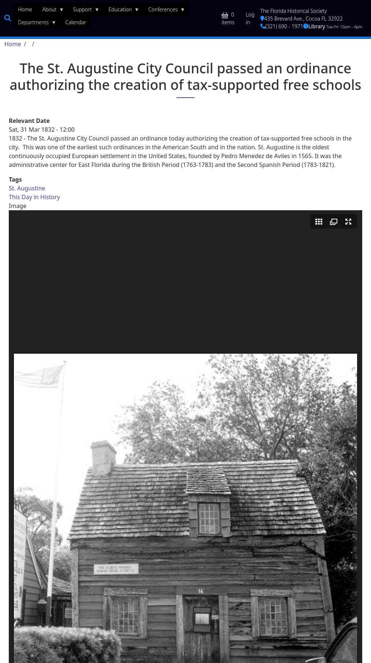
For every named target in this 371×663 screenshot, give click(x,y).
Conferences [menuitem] (164, 11)
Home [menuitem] (25, 9)
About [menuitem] (50, 11)
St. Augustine (27, 188)
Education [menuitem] (121, 11)
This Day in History (34, 197)
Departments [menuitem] (34, 24)
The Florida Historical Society (293, 10)
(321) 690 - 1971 (281, 26)
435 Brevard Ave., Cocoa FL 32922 (301, 18)
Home (12, 44)
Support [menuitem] (84, 11)
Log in (250, 18)
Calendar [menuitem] (75, 22)
